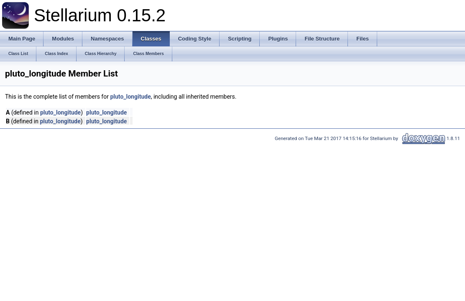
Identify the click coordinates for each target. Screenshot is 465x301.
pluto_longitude (130, 96)
